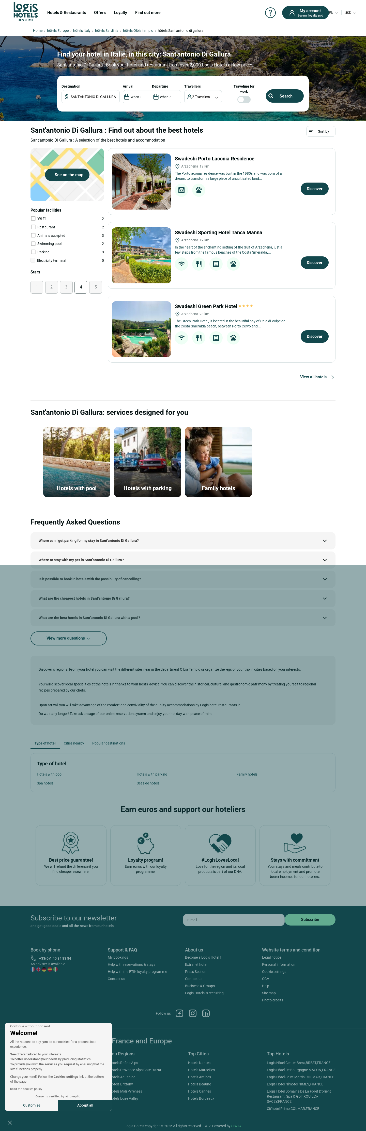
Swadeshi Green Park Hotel (214, 306)
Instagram (192, 1013)
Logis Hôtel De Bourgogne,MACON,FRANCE (301, 1070)
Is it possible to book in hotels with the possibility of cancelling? (90, 579)
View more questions (69, 638)
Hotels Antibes (199, 1077)
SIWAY (236, 1126)
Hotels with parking (152, 774)
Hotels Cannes (199, 1091)
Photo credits (272, 1000)
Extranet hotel (196, 964)
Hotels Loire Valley (123, 1098)
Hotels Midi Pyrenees (125, 1091)
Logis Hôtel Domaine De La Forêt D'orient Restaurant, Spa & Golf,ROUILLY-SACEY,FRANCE (299, 1096)
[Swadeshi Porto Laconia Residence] (141, 182)
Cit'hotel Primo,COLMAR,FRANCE (293, 1109)
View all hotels (318, 377)
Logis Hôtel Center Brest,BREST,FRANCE (298, 1063)
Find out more (148, 12)
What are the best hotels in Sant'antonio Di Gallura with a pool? (89, 618)
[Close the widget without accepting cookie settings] (30, 1026)
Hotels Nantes (199, 1063)
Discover (315, 188)
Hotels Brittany (121, 1084)
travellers (192, 86)
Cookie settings (274, 972)
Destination (71, 86)
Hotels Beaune (199, 1084)
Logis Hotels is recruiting (204, 993)
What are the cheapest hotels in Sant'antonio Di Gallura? (84, 598)
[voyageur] (203, 96)
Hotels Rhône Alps (123, 1063)
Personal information (278, 964)
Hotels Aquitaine (122, 1077)
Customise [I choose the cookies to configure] (31, 1105)
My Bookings (118, 957)
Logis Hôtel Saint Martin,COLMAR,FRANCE (300, 1077)
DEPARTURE (160, 86)
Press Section (195, 972)
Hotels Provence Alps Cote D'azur (135, 1070)
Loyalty (120, 12)
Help (265, 986)
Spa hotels (45, 783)
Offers (100, 12)
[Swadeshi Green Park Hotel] (141, 329)
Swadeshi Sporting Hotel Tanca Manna (219, 232)
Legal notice (271, 957)
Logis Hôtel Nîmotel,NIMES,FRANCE (295, 1084)
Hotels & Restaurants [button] (66, 12)
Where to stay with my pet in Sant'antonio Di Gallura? (81, 560)
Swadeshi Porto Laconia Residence (215, 159)
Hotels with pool (49, 774)
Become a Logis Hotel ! (203, 957)
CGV (265, 979)
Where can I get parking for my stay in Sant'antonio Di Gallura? (89, 541)
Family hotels (247, 774)
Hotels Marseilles (201, 1070)
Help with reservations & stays (131, 964)
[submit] (310, 920)
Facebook (179, 1013)
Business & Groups (200, 986)
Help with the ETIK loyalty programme (137, 972)
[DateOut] (166, 96)
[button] (10, 1122)
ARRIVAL (128, 86)
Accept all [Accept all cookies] (85, 1105)
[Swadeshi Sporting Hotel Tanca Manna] (141, 255)
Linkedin (205, 1013)
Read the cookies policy (26, 1089)
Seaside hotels (148, 783)
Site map (269, 993)
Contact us (116, 979)
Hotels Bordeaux (201, 1098)
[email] (234, 920)
